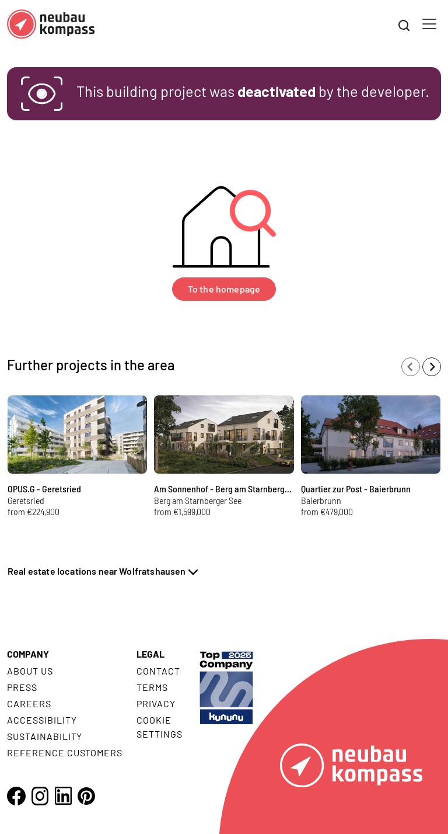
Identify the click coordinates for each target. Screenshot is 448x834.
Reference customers (65, 752)
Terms (152, 687)
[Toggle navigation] (429, 24)
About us (30, 670)
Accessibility (41, 719)
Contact (158, 670)
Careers (29, 703)
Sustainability (44, 736)
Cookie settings (159, 726)
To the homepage (224, 288)
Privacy (156, 703)
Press (22, 687)
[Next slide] (431, 366)
